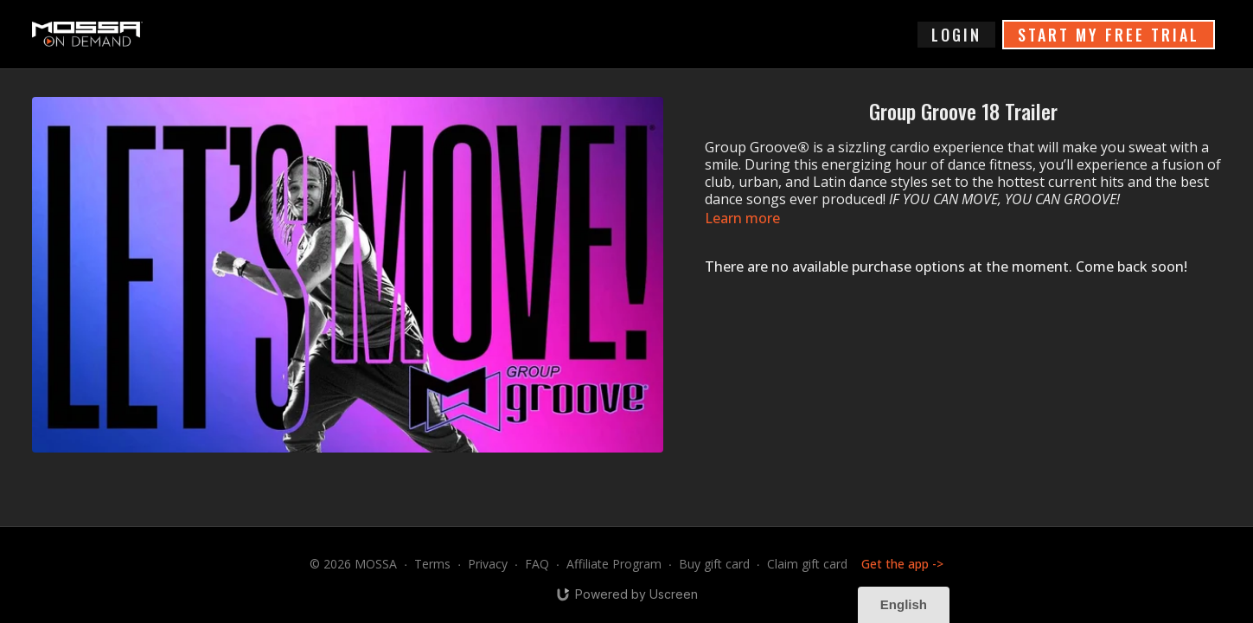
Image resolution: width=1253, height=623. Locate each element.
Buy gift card (714, 564)
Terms (432, 564)
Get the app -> (902, 564)
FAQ (537, 564)
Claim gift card (807, 564)
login (956, 34)
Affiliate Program (614, 564)
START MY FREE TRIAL (1108, 34)
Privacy (488, 564)
